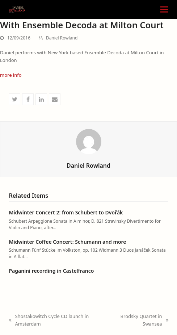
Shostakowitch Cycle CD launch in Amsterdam (49, 320)
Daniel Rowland (61, 38)
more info (11, 75)
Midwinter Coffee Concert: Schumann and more (67, 241)
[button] (164, 10)
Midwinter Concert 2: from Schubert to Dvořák (66, 212)
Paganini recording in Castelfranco (51, 270)
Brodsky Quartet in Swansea (138, 320)
